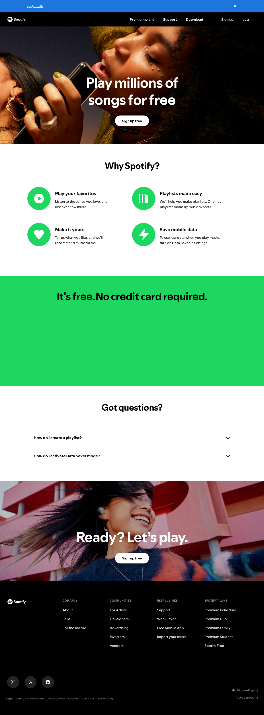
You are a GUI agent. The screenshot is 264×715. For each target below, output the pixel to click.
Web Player (166, 618)
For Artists (118, 610)
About (68, 610)
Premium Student (219, 636)
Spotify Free (214, 645)
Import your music (171, 636)
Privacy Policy (56, 698)
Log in (247, 19)
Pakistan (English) (245, 690)
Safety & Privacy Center (30, 698)
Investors (117, 636)
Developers (119, 618)
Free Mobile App (170, 627)
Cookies (73, 698)
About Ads (88, 698)
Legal (9, 698)
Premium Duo (216, 618)
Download (194, 19)
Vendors (116, 645)
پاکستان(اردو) (35, 6)
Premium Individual (220, 610)
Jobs (66, 618)
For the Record (74, 627)
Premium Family (218, 627)
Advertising (119, 627)
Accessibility (105, 698)
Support (170, 19)
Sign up (227, 19)
